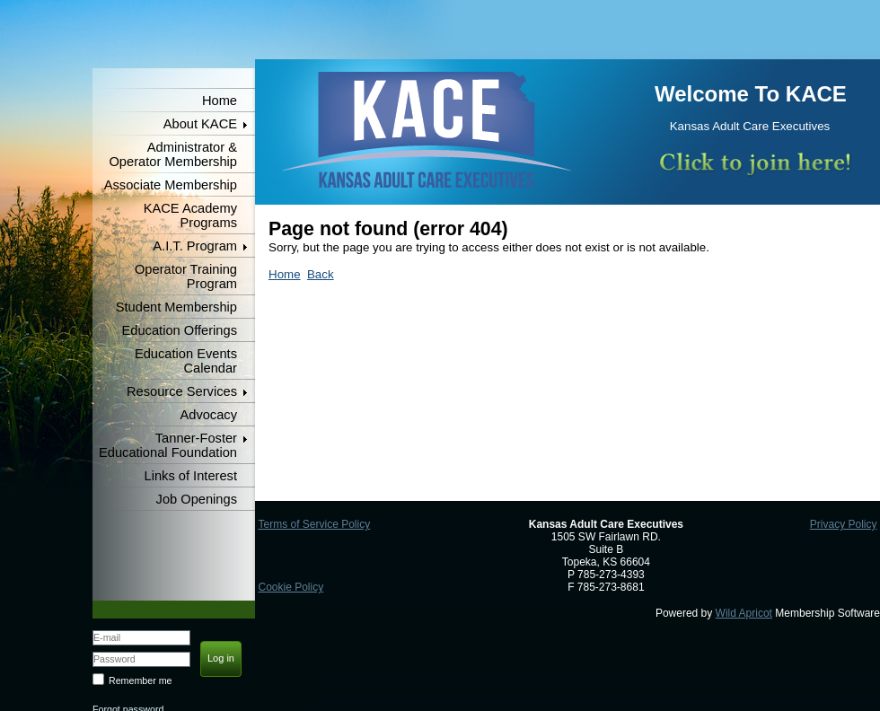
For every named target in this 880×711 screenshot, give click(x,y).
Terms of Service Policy (314, 524)
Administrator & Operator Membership (173, 154)
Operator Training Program (186, 276)
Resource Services (182, 391)
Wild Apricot (744, 613)
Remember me (140, 680)
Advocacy (208, 415)
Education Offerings (179, 330)
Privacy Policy (843, 524)
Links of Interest (191, 476)
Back (320, 274)
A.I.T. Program (195, 246)
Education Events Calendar (186, 361)
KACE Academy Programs (190, 215)
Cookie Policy (290, 587)
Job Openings (196, 499)
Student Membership (176, 307)
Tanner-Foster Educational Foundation (168, 445)
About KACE (200, 124)
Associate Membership (170, 185)
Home (219, 100)
